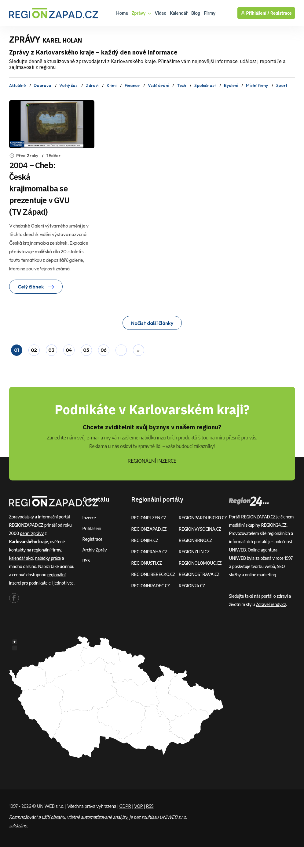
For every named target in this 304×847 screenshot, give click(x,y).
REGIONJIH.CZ (144, 540)
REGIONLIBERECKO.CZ (153, 574)
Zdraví (92, 85)
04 (69, 350)
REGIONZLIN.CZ (194, 551)
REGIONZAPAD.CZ (149, 529)
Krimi (111, 85)
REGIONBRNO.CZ (195, 540)
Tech (181, 85)
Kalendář (179, 13)
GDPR (125, 806)
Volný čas (68, 85)
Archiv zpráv (94, 549)
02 (34, 350)
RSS (86, 560)
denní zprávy (32, 533)
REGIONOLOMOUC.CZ (200, 563)
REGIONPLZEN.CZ (148, 517)
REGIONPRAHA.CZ (149, 551)
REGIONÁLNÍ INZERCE (152, 461)
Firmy (209, 13)
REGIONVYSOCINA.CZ (200, 529)
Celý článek (36, 287)
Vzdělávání (158, 85)
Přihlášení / (255, 13)
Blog (195, 13)
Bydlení (231, 85)
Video (161, 13)
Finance (132, 85)
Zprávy (141, 13)
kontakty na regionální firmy (35, 549)
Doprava (42, 85)
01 (16, 350)
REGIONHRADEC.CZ (150, 585)
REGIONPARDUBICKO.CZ (203, 517)
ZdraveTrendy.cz (271, 604)
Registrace (281, 13)
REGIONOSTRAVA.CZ (199, 574)
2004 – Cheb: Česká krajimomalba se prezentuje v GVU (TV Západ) (39, 188)
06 (104, 350)
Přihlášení (91, 528)
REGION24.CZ (192, 585)
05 (86, 350)
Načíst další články (152, 323)
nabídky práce (48, 558)
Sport (281, 85)
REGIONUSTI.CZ (146, 563)
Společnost (205, 85)
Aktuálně (17, 85)
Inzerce (89, 517)
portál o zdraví (274, 596)
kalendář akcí (21, 558)
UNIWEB (237, 549)
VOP (138, 806)
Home (122, 13)
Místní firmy (257, 85)
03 (51, 350)
